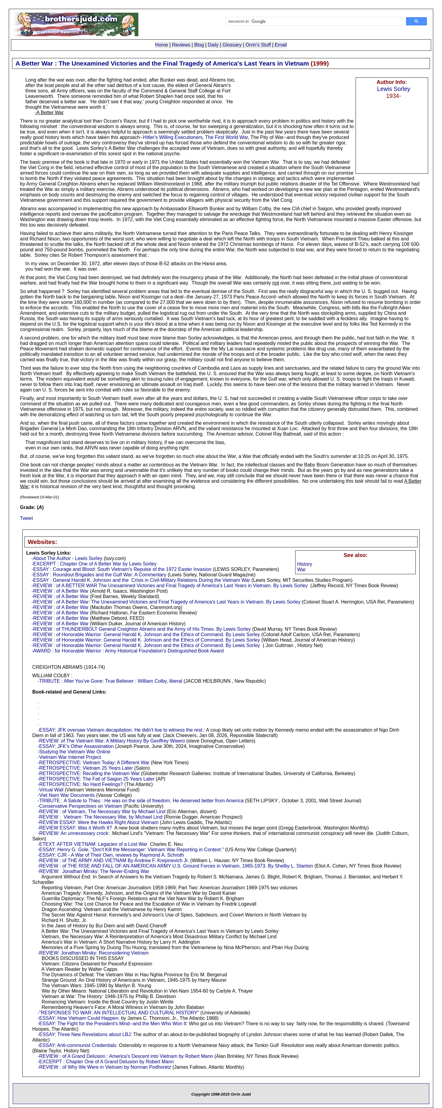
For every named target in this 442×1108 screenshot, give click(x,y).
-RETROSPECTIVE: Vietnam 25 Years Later (85, 768)
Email (281, 44)
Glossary (232, 44)
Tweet (26, 518)
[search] (313, 21)
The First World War (226, 137)
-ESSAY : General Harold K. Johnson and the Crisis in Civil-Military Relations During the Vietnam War (140, 580)
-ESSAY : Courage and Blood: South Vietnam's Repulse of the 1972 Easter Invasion (121, 569)
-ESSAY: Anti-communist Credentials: (77, 1045)
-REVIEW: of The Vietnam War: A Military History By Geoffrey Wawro (111, 740)
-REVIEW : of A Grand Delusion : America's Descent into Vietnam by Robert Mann (125, 1056)
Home (161, 44)
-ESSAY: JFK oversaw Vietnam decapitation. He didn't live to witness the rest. (120, 730)
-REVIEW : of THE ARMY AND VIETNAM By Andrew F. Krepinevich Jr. (113, 860)
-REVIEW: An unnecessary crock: (73, 833)
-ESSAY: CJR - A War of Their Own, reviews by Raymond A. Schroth (110, 855)
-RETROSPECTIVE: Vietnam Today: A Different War (93, 762)
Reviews (181, 44)
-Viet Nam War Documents (66, 795)
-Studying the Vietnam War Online (73, 751)
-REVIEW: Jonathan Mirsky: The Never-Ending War (93, 871)
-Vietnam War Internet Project (69, 757)
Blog (199, 44)
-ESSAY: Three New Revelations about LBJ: (84, 1034)
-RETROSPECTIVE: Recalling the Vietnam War (88, 773)
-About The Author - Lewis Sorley (66, 558)
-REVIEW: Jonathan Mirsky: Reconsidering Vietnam (93, 952)
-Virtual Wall (50, 789)
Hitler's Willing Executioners (173, 137)
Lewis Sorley (393, 88)
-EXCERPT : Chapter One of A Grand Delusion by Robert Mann (105, 1061)
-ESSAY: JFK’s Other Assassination (75, 746)
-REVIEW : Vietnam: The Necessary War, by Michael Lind (99, 817)
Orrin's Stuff (258, 44)
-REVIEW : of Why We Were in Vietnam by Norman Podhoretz (104, 1067)
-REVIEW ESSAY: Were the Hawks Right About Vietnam (97, 822)
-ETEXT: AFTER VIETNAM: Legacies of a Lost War (92, 844)
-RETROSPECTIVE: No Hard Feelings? (80, 784)
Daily (213, 44)
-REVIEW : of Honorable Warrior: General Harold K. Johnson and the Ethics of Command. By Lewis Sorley (145, 634)
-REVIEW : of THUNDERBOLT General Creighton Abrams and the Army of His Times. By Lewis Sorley (141, 629)
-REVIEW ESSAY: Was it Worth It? (74, 827)
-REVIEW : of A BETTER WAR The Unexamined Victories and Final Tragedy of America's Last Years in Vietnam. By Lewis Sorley (169, 585)
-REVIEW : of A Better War (60, 591)
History (304, 564)
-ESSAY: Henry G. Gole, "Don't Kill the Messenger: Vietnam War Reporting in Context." (130, 849)
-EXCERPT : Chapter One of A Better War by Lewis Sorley (93, 563)
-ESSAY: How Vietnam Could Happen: (78, 1018)
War (301, 569)
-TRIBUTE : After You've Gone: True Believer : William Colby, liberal (109, 681)
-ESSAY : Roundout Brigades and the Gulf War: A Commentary (98, 574)
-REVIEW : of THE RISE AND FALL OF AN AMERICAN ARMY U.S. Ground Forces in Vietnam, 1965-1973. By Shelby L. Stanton (175, 865)
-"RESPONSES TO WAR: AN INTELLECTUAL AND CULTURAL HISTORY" (118, 1012)
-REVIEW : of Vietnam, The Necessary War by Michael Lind (101, 811)
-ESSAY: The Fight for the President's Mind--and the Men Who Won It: (112, 1023)
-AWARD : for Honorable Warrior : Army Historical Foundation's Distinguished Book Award (127, 650)
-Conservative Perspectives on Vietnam (79, 806)
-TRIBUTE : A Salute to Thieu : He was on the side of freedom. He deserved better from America (140, 800)
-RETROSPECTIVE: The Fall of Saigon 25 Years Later (95, 778)
